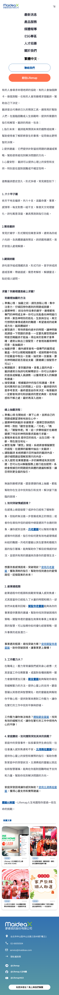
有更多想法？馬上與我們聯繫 (29, 987)
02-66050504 (16, 943)
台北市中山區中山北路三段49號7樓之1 (28, 936)
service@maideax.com (21, 950)
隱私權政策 (15, 956)
